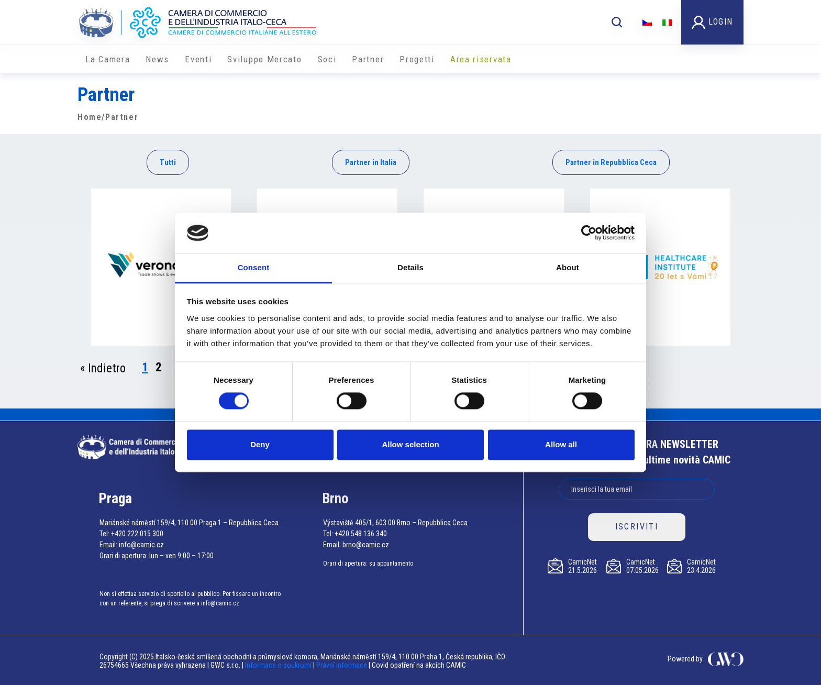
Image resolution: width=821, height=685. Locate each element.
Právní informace (341, 665)
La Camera (107, 59)
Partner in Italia (370, 162)
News (157, 59)
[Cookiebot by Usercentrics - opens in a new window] (589, 233)
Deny (260, 444)
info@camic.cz (141, 544)
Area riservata (481, 59)
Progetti (417, 59)
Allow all (561, 444)
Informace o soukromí (279, 665)
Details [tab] (410, 267)
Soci (327, 59)
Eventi (198, 59)
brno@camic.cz (365, 544)
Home (89, 117)
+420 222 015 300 (137, 533)
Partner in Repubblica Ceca (611, 162)
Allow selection (410, 444)
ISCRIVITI (637, 527)
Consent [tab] (254, 267)
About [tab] (567, 267)
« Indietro (103, 368)
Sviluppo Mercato (264, 59)
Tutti (168, 162)
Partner (368, 59)
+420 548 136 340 (361, 533)
